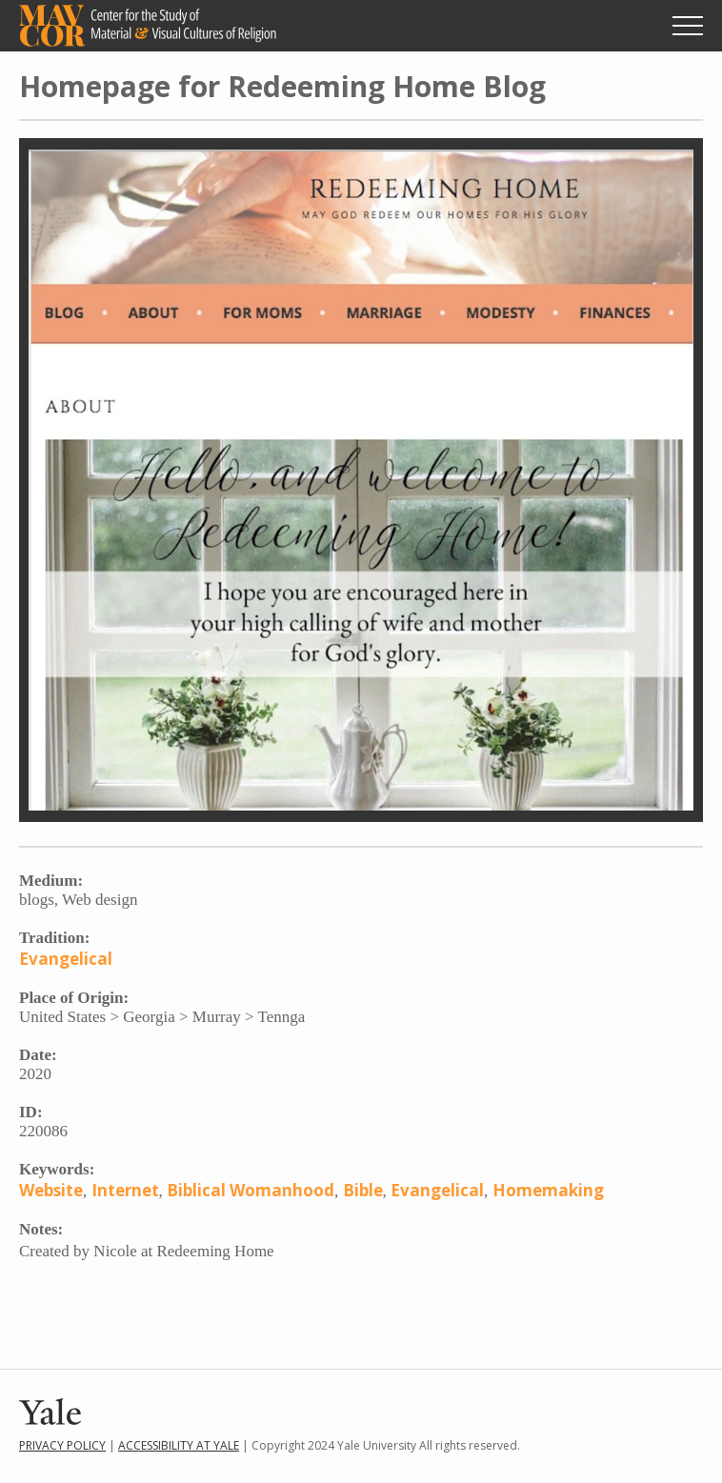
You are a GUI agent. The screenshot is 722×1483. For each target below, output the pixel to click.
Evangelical (65, 959)
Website (51, 1190)
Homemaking (548, 1190)
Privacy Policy (62, 1445)
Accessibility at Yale (178, 1445)
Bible (363, 1190)
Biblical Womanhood (250, 1190)
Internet (125, 1190)
